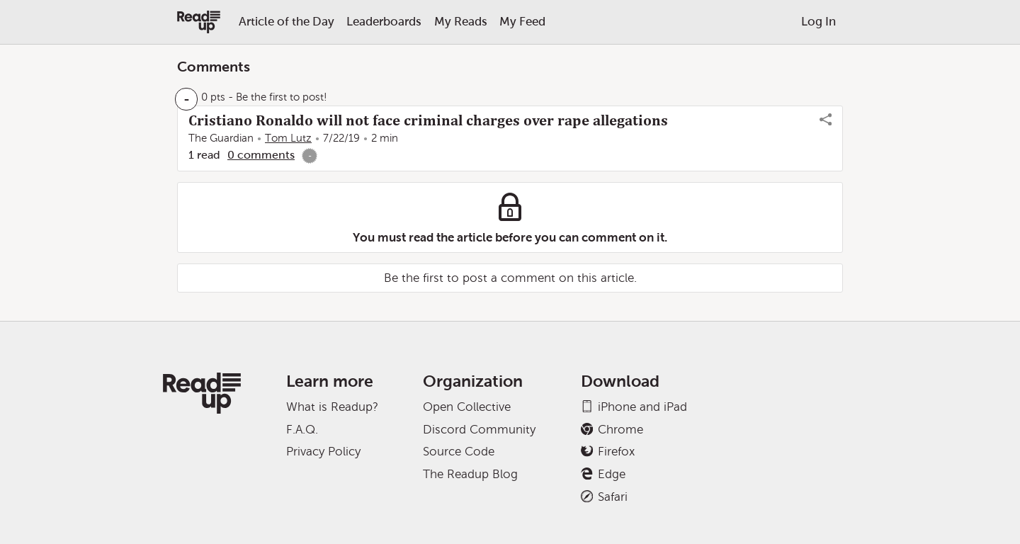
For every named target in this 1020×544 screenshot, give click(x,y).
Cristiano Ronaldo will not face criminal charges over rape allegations (428, 120)
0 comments (261, 155)
